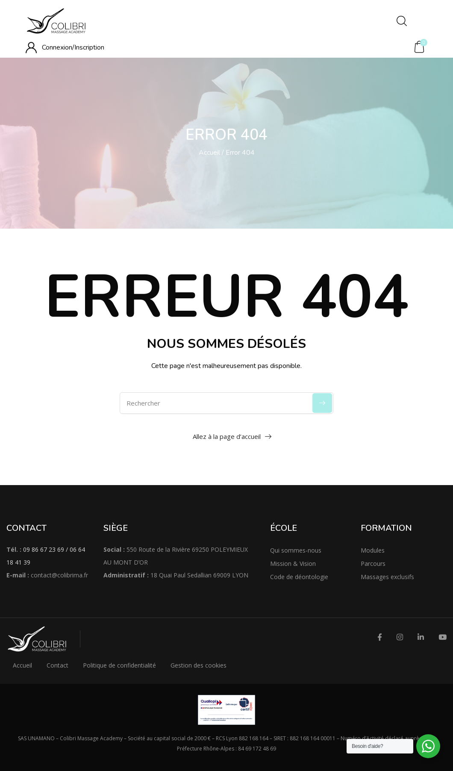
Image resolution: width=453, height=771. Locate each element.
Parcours (373, 563)
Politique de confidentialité (119, 665)
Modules (373, 550)
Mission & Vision (293, 563)
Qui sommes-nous (295, 550)
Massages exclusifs (387, 577)
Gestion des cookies (198, 665)
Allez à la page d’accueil (227, 436)
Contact (57, 665)
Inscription (89, 47)
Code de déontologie (299, 577)
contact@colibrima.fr (59, 575)
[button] (419, 47)
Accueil (209, 152)
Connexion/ (58, 47)
